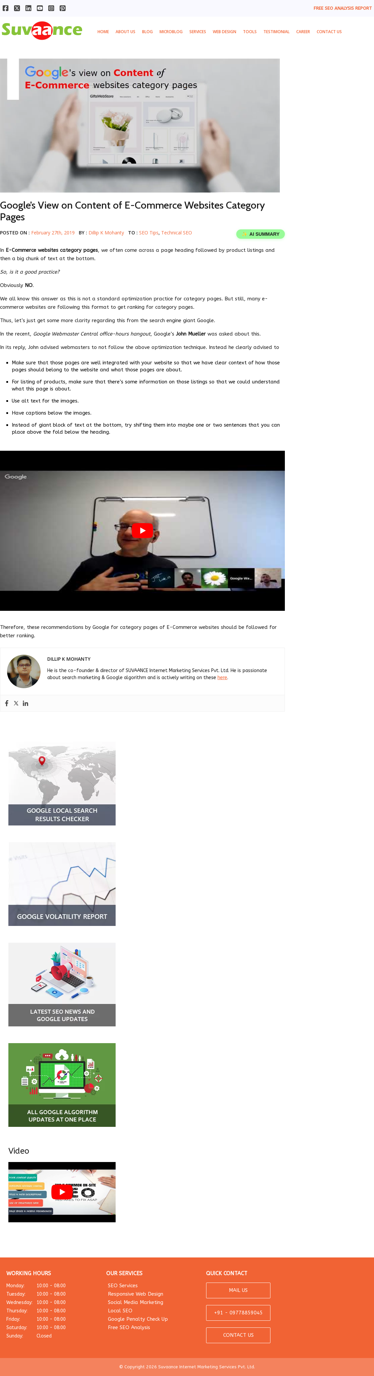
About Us (125, 31)
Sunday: (50, 1336)
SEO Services (123, 1286)
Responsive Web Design (135, 1294)
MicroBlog (171, 31)
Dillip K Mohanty (106, 232)
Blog (147, 31)
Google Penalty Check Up (138, 1319)
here (222, 677)
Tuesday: (50, 1294)
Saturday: (50, 1327)
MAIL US (238, 1290)
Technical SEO (176, 232)
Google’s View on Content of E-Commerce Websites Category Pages (132, 211)
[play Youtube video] (142, 531)
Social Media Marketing (135, 1302)
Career (303, 31)
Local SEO (120, 1311)
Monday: (50, 1286)
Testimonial (276, 31)
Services (197, 31)
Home (103, 31)
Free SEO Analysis (129, 1327)
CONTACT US (238, 1335)
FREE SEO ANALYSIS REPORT (343, 8)
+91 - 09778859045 (238, 1313)
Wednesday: (50, 1302)
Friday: (50, 1319)
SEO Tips (149, 232)
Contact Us (329, 31)
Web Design (224, 31)
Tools (250, 31)
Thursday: (50, 1311)
